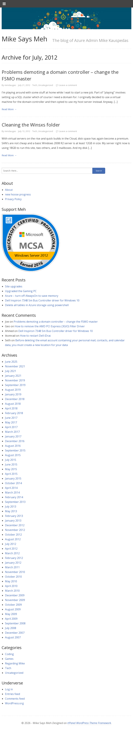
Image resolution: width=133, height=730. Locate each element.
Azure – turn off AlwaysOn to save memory (31, 296)
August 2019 (13, 390)
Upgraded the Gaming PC (21, 291)
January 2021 (13, 376)
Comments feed (15, 698)
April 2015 (11, 474)
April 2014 (11, 488)
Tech (34, 85)
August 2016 (13, 446)
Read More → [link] (9, 109)
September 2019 (15, 385)
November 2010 (15, 572)
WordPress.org (14, 703)
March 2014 (12, 492)
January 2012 (13, 562)
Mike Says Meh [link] (24, 38)
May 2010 (11, 581)
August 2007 (13, 637)
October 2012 (13, 534)
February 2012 (14, 558)
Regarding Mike (15, 663)
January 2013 (13, 520)
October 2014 (13, 483)
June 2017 (11, 418)
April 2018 (11, 408)
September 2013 (15, 502)
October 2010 (13, 576)
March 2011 (12, 567)
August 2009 (13, 609)
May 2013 (11, 511)
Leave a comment (68, 85)
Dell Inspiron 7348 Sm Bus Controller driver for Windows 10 (42, 300)
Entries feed (12, 694)
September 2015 (15, 450)
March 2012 (12, 553)
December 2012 (14, 525)
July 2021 (10, 371)
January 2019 (13, 394)
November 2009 (15, 600)
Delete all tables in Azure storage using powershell (37, 305)
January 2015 (13, 478)
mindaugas (10, 85)
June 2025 (11, 361)
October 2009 (13, 604)
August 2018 (13, 404)
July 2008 (10, 628)
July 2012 (10, 544)
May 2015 (11, 469)
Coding (9, 654)
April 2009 (11, 619)
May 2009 (11, 614)
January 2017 (13, 436)
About (9, 190)
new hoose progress (18, 194)
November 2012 (15, 530)
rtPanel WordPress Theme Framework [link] (89, 723)
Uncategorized (45, 85)
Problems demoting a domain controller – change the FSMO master (56, 321)
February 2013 (14, 516)
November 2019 (15, 380)
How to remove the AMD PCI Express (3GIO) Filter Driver (50, 326)
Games (9, 659)
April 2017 (11, 427)
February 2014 (14, 497)
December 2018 (14, 399)
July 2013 (10, 506)
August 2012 (13, 539)
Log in (9, 689)
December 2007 (14, 633)
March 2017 (12, 432)
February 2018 (14, 413)
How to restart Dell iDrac (35, 335)
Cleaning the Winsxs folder (31, 124)
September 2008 (15, 623)
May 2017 (11, 422)
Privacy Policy (13, 199)
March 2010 (12, 590)
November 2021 (15, 366)
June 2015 (11, 464)
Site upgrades (13, 286)
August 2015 (13, 455)
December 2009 (14, 595)
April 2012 (11, 548)
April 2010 (11, 586)
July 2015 (10, 460)
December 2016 (14, 441)
